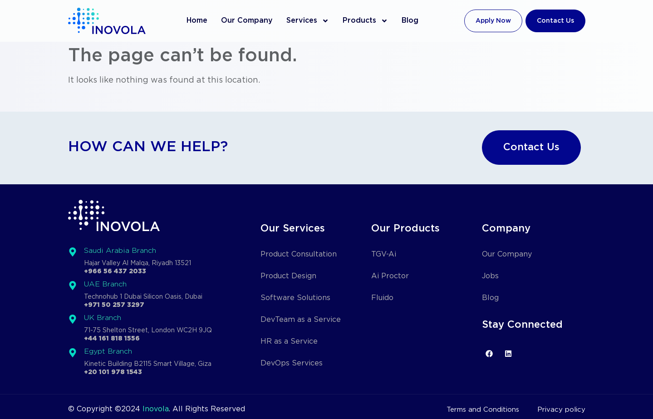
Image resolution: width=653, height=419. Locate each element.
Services (307, 21)
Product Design (288, 276)
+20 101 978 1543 (113, 372)
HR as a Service (289, 341)
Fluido (382, 298)
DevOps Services (291, 363)
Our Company (247, 20)
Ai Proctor (390, 276)
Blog (410, 20)
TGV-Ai (383, 254)
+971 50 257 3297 (114, 305)
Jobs (490, 276)
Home (197, 20)
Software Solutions (295, 298)
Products (365, 21)
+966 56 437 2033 (115, 271)
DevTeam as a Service (300, 319)
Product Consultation (298, 254)
